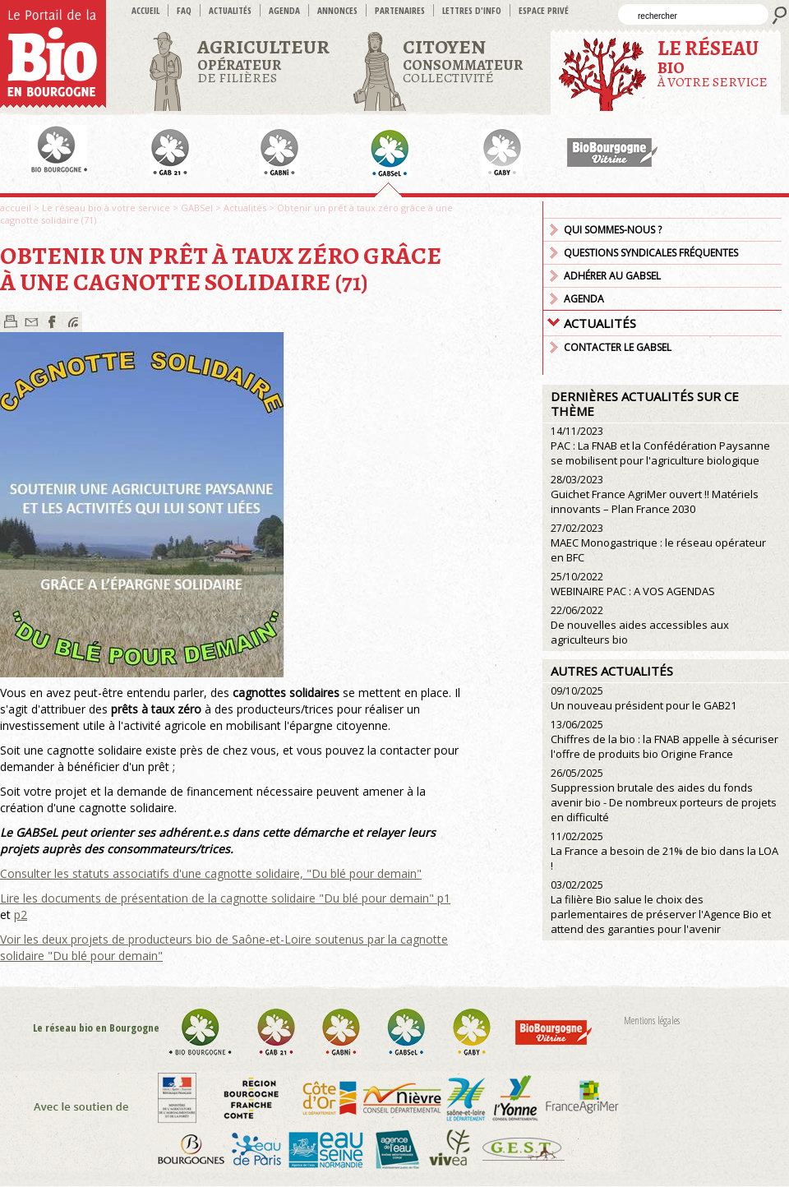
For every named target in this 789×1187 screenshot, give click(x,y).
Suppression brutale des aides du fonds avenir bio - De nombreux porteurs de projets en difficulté (664, 795)
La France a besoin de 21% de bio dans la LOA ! (664, 851)
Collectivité (463, 60)
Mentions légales (652, 1021)
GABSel (197, 207)
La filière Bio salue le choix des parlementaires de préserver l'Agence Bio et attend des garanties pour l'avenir (661, 907)
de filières (263, 60)
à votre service (713, 63)
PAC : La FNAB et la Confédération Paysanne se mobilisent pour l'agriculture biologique (660, 446)
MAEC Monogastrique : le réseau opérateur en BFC (658, 543)
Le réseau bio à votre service (106, 207)
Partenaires (400, 10)
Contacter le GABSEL (617, 347)
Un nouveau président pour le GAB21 (643, 698)
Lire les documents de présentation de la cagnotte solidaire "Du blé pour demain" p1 (225, 898)
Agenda (284, 10)
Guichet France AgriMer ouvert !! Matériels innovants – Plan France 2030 (655, 494)
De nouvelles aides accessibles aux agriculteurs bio (640, 625)
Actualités (230, 10)
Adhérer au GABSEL (612, 276)
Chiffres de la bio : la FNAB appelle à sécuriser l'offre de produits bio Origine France (664, 739)
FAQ (184, 10)
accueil (145, 10)
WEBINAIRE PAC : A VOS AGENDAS (633, 584)
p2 (20, 914)
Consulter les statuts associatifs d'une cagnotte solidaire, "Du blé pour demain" (211, 873)
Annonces (337, 10)
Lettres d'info (471, 10)
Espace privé (544, 10)
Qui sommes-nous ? (613, 230)
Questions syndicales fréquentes (651, 253)
